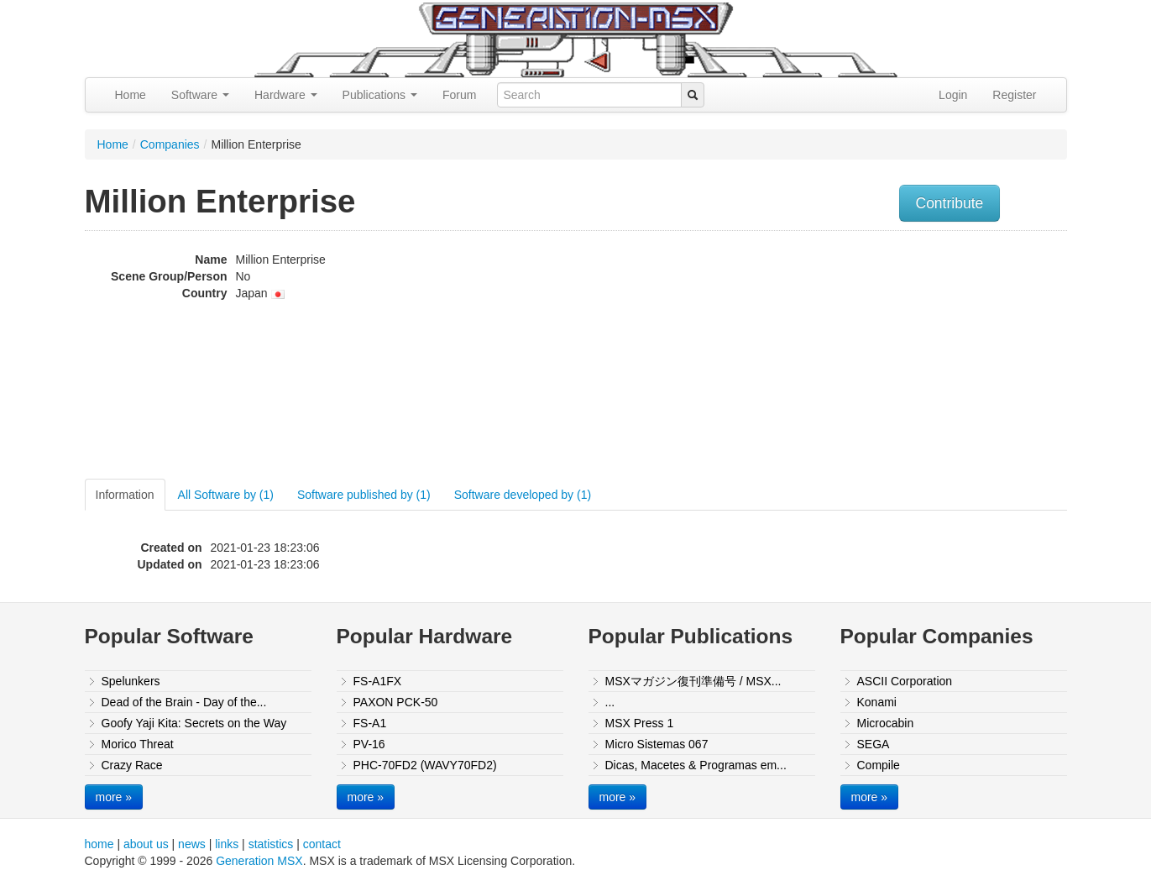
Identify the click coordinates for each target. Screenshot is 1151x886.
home (99, 844)
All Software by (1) (226, 494)
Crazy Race (132, 765)
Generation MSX (259, 861)
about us (146, 844)
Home (130, 95)
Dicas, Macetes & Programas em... (696, 765)
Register (1014, 95)
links (226, 844)
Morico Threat (138, 744)
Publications (380, 95)
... (610, 702)
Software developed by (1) (522, 494)
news (192, 844)
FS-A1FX (377, 681)
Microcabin (885, 723)
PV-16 (369, 744)
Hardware (285, 95)
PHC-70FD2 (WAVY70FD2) (425, 765)
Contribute (950, 203)
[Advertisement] (897, 356)
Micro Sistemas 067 (657, 744)
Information (125, 494)
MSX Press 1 (639, 723)
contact (322, 844)
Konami (877, 702)
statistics (271, 844)
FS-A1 (370, 723)
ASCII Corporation (905, 681)
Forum (459, 95)
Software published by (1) (364, 494)
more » (114, 797)
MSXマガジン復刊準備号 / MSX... (693, 681)
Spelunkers (131, 681)
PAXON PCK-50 (395, 702)
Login (953, 95)
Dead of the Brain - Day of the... (184, 702)
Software (200, 95)
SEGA (873, 744)
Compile (878, 765)
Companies (170, 144)
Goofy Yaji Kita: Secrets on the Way (194, 723)
